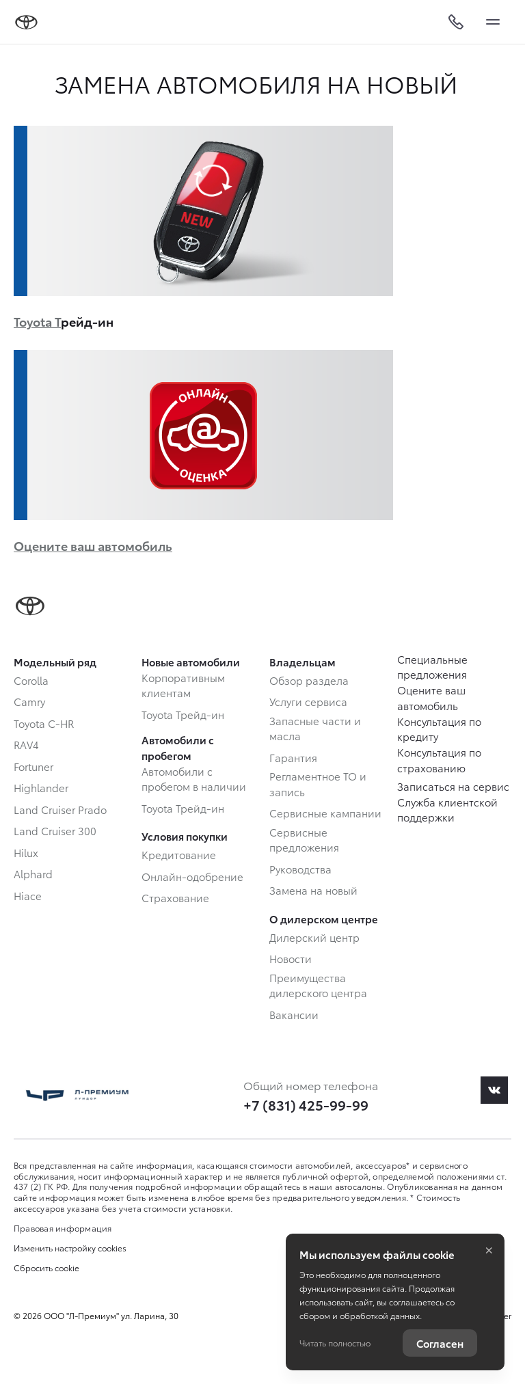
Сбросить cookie (46, 1267)
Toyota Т (37, 320)
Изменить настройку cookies (70, 1248)
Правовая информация (63, 1228)
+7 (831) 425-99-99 (305, 1104)
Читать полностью (335, 1342)
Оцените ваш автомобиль (93, 545)
